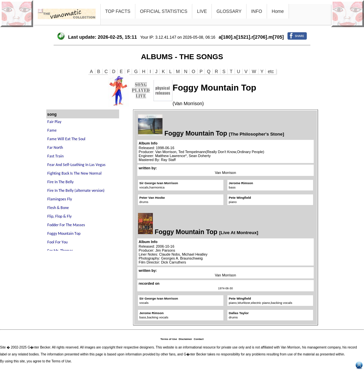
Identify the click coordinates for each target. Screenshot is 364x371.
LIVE (202, 11)
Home (278, 11)
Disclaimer (185, 339)
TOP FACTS (117, 11)
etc (271, 71)
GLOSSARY (229, 11)
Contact (199, 339)
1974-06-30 (225, 288)
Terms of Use (168, 339)
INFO (256, 11)
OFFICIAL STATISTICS (163, 11)
